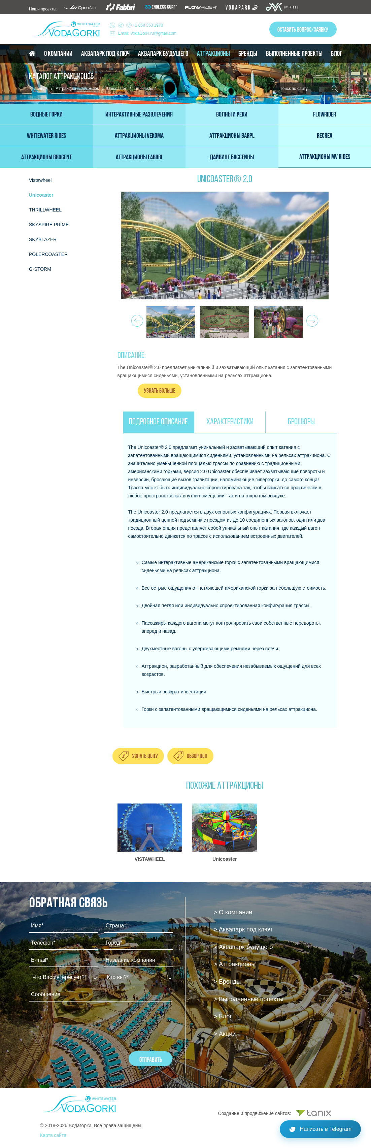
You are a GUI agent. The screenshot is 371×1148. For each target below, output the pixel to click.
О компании (58, 54)
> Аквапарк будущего (243, 947)
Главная (40, 88)
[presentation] (80, 1025)
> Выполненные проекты (248, 999)
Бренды (247, 54)
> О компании (233, 912)
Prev (136, 319)
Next (311, 319)
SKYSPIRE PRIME (49, 224)
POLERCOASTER (48, 254)
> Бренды (227, 981)
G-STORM (40, 269)
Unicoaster (116, 88)
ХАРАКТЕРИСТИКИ (230, 422)
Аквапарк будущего (163, 54)
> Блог (223, 1016)
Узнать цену (145, 755)
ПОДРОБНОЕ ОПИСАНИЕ (158, 422)
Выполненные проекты (294, 54)
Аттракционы (213, 54)
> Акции (225, 1033)
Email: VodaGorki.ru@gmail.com (147, 33)
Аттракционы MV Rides (77, 88)
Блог (336, 54)
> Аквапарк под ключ (243, 929)
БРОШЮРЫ (301, 422)
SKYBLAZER (43, 239)
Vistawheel (40, 180)
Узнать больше (159, 390)
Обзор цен (197, 755)
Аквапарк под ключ (105, 54)
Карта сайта (53, 1135)
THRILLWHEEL (45, 209)
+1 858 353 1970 (140, 25)
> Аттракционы (235, 964)
